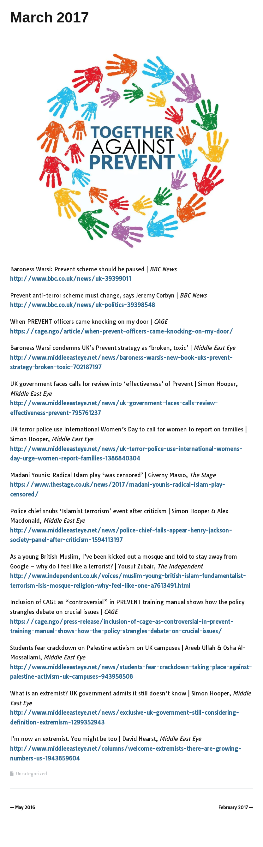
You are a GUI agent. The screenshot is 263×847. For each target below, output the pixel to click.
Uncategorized (31, 774)
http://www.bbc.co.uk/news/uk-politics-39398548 (82, 305)
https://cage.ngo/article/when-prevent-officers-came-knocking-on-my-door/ (121, 331)
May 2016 (25, 807)
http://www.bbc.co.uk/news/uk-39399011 (70, 278)
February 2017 (233, 807)
